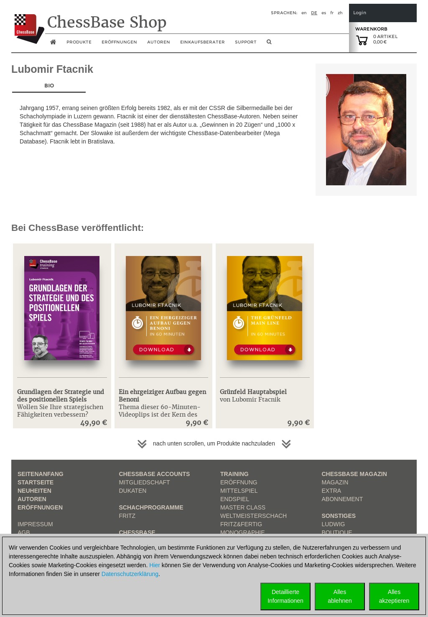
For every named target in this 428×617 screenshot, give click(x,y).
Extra (331, 490)
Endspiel (234, 499)
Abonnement (342, 499)
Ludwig (333, 524)
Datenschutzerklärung (130, 574)
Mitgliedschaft (144, 482)
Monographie (242, 532)
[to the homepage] (27, 22)
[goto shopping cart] (362, 40)
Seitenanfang (41, 474)
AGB (24, 532)
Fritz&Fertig (241, 524)
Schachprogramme (151, 507)
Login (359, 12)
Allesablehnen (340, 596)
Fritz (127, 515)
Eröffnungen (40, 507)
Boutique (337, 532)
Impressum (35, 524)
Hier (154, 565)
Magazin (335, 482)
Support (246, 42)
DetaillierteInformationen (285, 596)
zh (340, 12)
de (314, 12)
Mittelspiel (238, 490)
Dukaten (133, 490)
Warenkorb (371, 29)
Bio (49, 85)
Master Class (242, 507)
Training (234, 474)
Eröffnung (238, 482)
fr (332, 12)
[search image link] (268, 44)
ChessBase (137, 532)
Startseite (36, 482)
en (304, 12)
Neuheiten (34, 490)
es (323, 12)
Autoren (158, 42)
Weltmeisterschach (253, 515)
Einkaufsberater (202, 42)
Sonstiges (339, 515)
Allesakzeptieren (394, 596)
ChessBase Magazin (354, 474)
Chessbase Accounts (154, 474)
